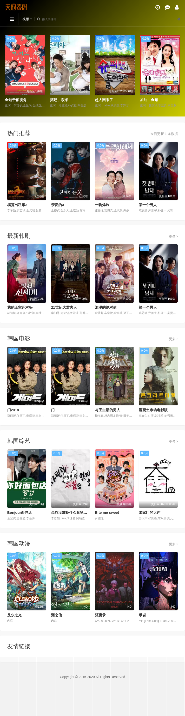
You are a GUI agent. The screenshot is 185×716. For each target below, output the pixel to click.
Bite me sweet (107, 512)
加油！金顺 (149, 100)
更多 (173, 236)
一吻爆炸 (102, 205)
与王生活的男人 (107, 410)
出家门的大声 (149, 512)
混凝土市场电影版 (153, 410)
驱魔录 (100, 615)
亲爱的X (57, 205)
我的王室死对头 (20, 307)
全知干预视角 (15, 100)
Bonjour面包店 (19, 512)
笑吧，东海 (59, 100)
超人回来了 (104, 100)
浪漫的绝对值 (106, 307)
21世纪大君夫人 (64, 307)
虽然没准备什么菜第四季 (71, 512)
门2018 (13, 410)
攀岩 (142, 615)
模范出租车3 (17, 205)
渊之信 (56, 615)
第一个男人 (148, 205)
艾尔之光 (14, 615)
